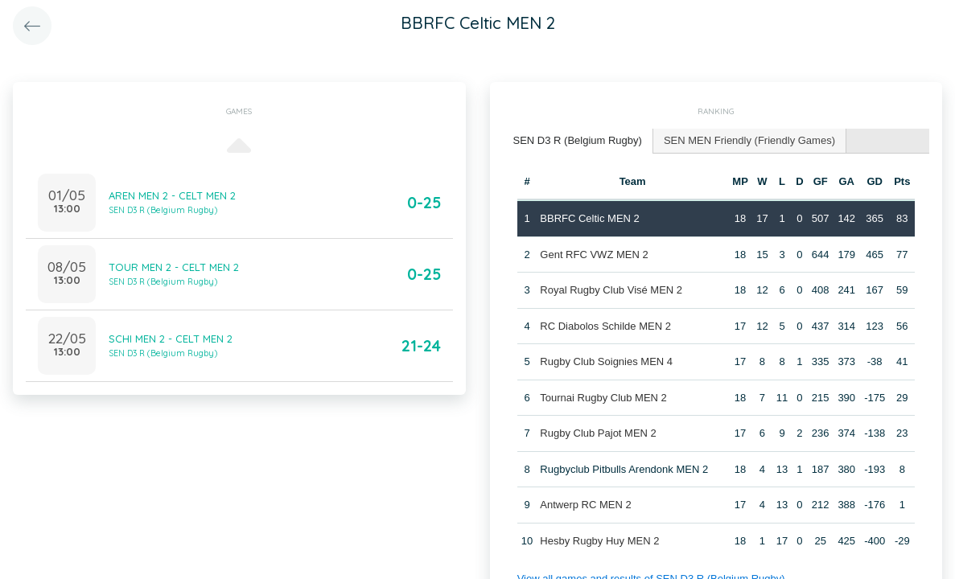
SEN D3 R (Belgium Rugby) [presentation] (577, 140)
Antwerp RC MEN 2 (585, 505)
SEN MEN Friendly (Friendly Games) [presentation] (749, 140)
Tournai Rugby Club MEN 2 (603, 398)
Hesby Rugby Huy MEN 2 (599, 541)
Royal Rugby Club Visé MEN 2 (611, 290)
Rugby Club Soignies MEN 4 (606, 361)
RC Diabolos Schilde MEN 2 (605, 326)
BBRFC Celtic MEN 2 (590, 218)
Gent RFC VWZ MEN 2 (594, 254)
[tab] (578, 141)
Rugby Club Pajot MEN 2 (598, 433)
